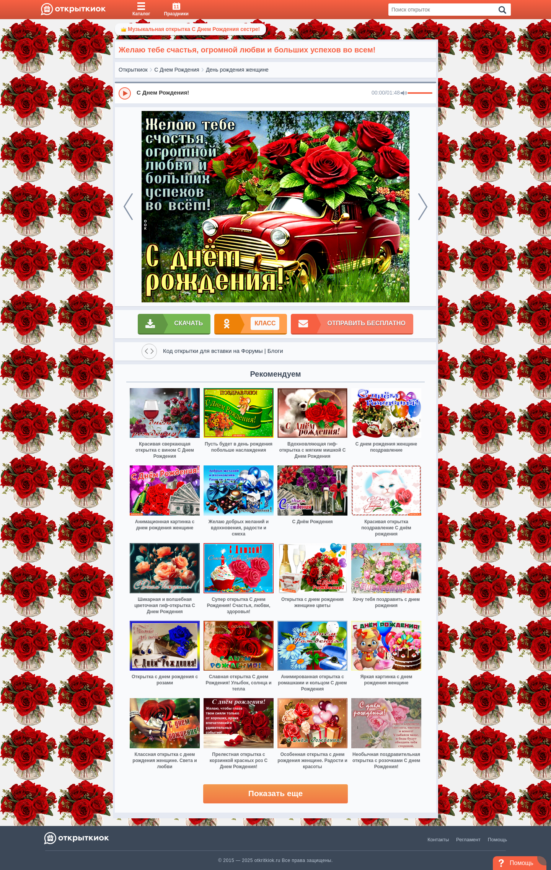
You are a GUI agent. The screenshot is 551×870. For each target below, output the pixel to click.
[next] (422, 206)
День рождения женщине (237, 70)
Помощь (497, 839)
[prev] (128, 206)
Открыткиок (133, 70)
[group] (275, 93)
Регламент (468, 839)
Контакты (438, 839)
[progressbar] (420, 93)
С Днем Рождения (176, 70)
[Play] (125, 93)
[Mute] (404, 93)
